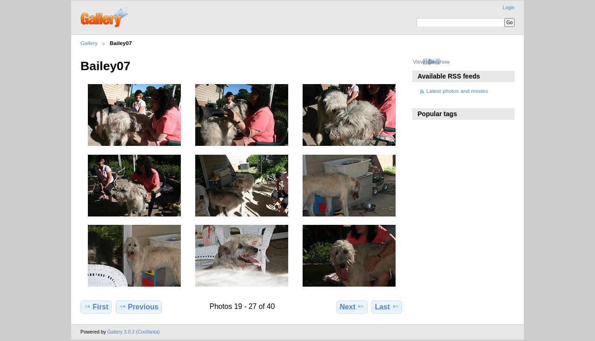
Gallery (89, 43)
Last (387, 306)
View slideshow (431, 62)
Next (352, 306)
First (96, 306)
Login (509, 7)
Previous (139, 306)
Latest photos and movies (457, 91)
